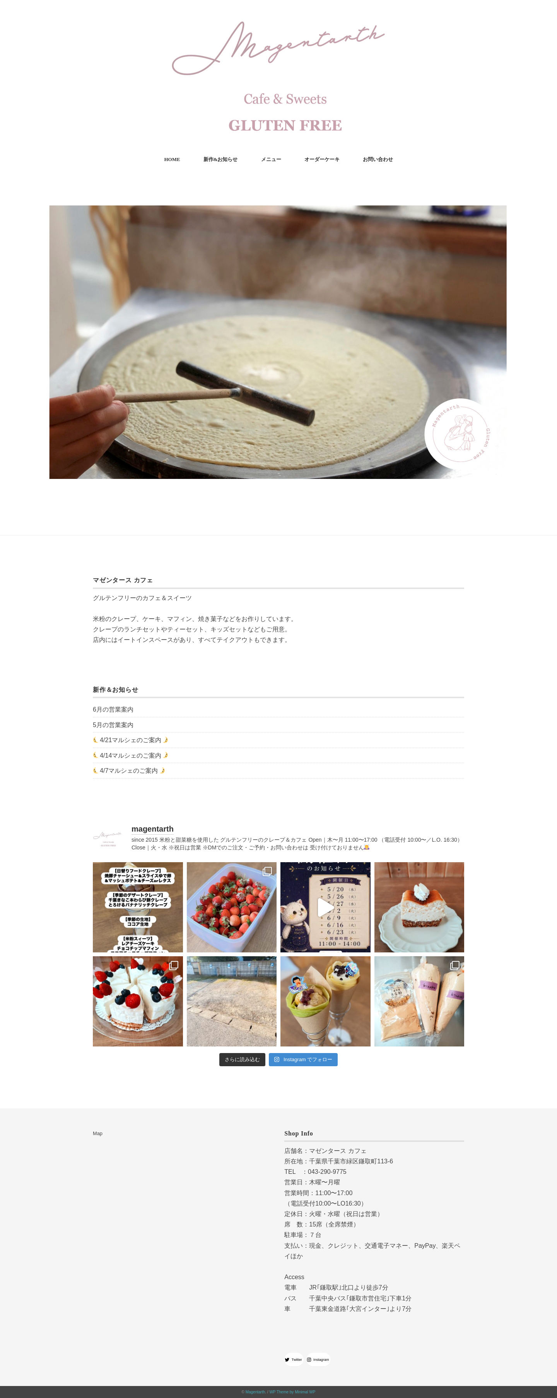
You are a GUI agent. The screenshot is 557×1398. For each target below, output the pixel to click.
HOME (172, 159)
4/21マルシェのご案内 (130, 740)
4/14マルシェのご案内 (130, 755)
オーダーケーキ (322, 159)
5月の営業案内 (113, 725)
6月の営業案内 (113, 709)
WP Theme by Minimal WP (292, 1392)
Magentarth (255, 1392)
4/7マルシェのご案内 (128, 770)
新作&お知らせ (220, 159)
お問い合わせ (378, 159)
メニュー (271, 159)
